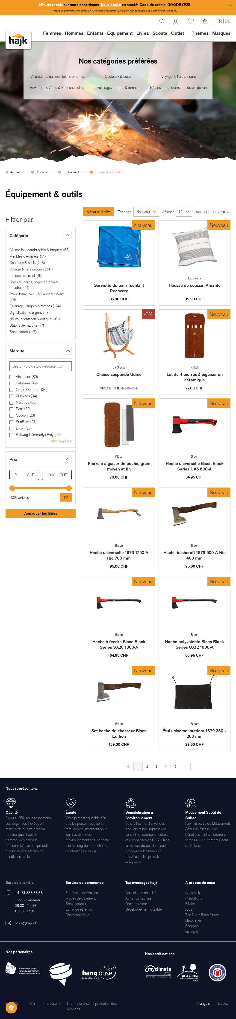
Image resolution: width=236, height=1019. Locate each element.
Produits (41, 172)
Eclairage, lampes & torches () (35, 306)
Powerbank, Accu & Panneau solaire (57, 87)
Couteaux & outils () (27, 262)
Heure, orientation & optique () (34, 318)
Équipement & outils (109, 172)
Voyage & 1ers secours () (31, 269)
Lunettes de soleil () (25, 275)
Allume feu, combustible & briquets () (39, 249)
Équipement (71, 172)
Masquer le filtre (99, 211)
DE (227, 21)
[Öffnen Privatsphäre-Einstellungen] (11, 1007)
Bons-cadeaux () (22, 331)
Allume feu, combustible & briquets (57, 76)
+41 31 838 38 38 (29, 892)
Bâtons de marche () (26, 325)
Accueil (15, 172)
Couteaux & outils (118, 76)
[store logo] (18, 40)
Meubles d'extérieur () (27, 256)
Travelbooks (110, 4)
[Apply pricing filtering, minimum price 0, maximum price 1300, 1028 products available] (66, 497)
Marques (221, 33)
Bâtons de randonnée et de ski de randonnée (178, 87)
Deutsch (224, 1003)
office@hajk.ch (26, 923)
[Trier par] (146, 212)
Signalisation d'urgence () (29, 312)
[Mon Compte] (176, 21)
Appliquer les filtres (40, 513)
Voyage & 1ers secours (178, 76)
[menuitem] (81, 892)
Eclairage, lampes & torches (118, 87)
